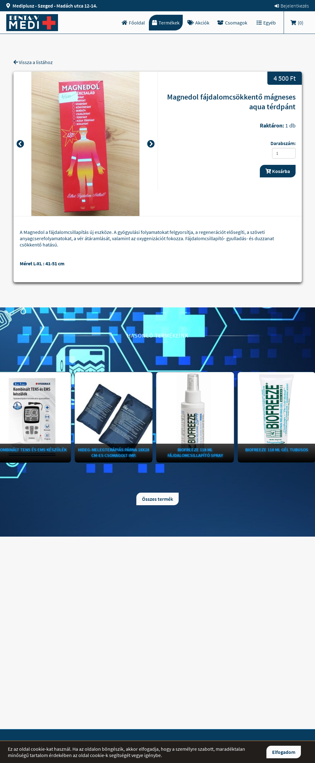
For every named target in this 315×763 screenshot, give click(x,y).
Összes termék (157, 499)
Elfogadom (283, 752)
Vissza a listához (33, 62)
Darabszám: (283, 143)
